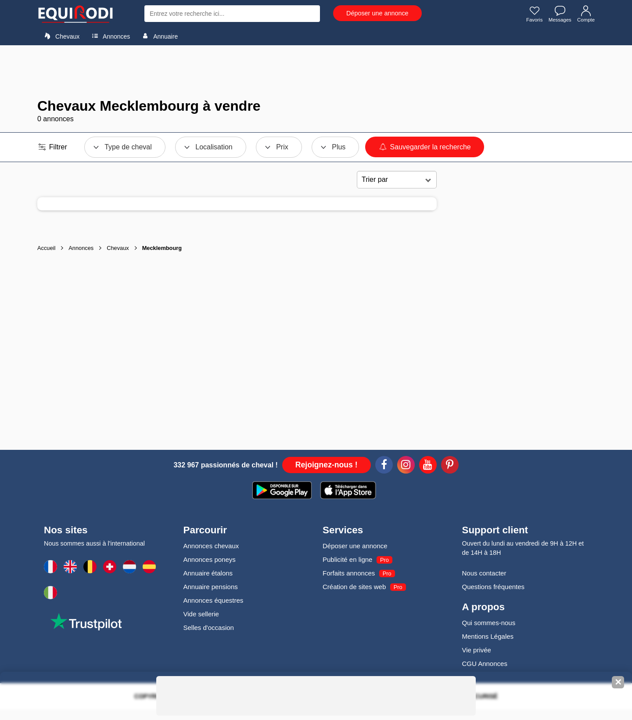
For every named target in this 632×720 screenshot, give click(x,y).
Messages (558, 14)
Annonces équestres (213, 600)
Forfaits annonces (349, 573)
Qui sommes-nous (489, 622)
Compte (585, 14)
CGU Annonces (484, 663)
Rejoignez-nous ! (326, 464)
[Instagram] (406, 466)
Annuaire (158, 36)
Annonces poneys (209, 559)
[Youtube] (428, 466)
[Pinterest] (450, 466)
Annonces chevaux (211, 546)
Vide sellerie (201, 614)
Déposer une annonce (377, 13)
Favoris (531, 14)
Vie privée (476, 650)
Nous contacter (484, 573)
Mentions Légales (488, 636)
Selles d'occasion (208, 627)
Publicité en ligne (347, 559)
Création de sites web (354, 586)
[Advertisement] (316, 71)
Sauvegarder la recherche (424, 147)
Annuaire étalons (208, 573)
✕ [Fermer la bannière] (618, 682)
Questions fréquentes (493, 586)
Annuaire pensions (210, 586)
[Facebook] (384, 466)
